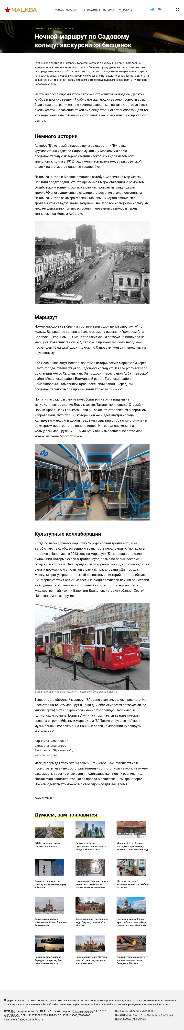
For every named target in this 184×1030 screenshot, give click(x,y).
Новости (71, 9)
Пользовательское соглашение (135, 1011)
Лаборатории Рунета (30, 1019)
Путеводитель (91, 9)
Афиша (59, 9)
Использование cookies (130, 1019)
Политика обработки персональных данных (144, 1015)
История (108, 9)
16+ (13, 1011)
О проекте (125, 9)
